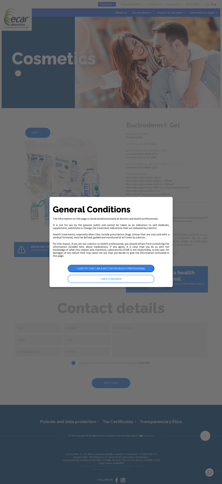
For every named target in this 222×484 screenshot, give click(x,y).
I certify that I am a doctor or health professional (111, 268)
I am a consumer (111, 278)
